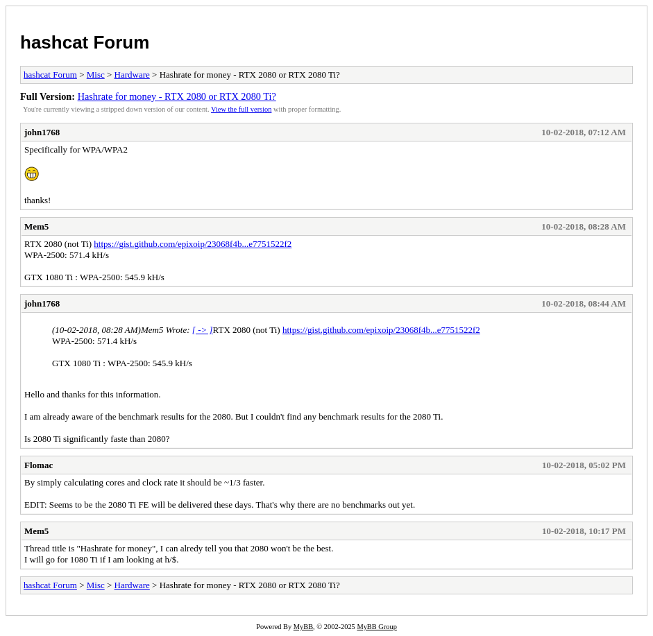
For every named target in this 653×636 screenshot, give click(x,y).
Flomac (38, 465)
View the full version (241, 109)
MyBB (303, 626)
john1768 (42, 132)
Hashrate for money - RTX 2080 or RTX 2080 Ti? (177, 96)
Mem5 (36, 226)
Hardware (132, 74)
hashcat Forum (84, 42)
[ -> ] (202, 330)
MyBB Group (376, 626)
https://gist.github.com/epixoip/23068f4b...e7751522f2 (192, 244)
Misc (96, 74)
